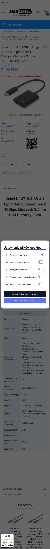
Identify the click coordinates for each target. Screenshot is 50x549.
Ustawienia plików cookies (22, 247)
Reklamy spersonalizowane (20, 284)
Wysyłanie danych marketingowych (23, 277)
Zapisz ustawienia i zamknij (25, 294)
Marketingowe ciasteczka (19, 262)
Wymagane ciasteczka (18, 255)
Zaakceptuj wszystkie (25, 300)
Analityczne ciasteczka (18, 270)
